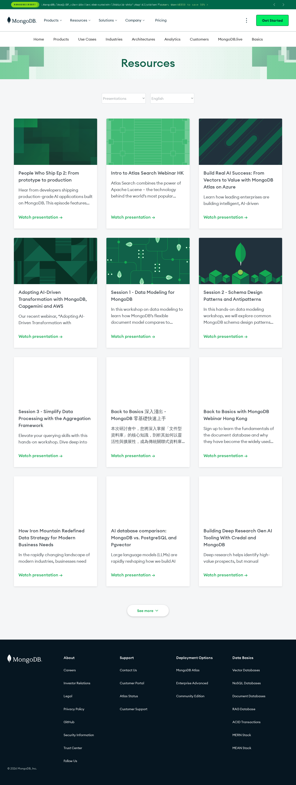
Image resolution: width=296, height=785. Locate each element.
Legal (68, 696)
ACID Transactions (246, 722)
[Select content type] (124, 98)
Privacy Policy (74, 709)
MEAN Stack (241, 748)
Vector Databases (246, 670)
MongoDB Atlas (188, 670)
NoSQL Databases (246, 683)
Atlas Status (129, 696)
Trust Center (73, 748)
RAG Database (243, 709)
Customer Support (133, 709)
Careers (70, 670)
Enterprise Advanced (192, 683)
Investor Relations (77, 683)
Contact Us (128, 670)
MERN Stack (241, 735)
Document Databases (248, 696)
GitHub (69, 722)
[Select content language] (172, 98)
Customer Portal (132, 683)
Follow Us (70, 761)
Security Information (79, 735)
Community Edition (190, 696)
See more (148, 610)
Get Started (272, 20)
